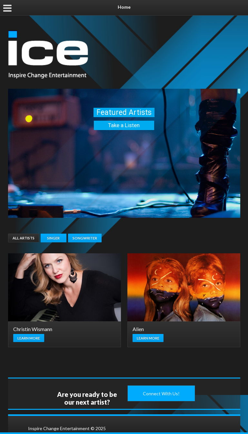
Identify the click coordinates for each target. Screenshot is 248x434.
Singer (53, 238)
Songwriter (85, 238)
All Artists (24, 238)
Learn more (28, 338)
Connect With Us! (161, 393)
